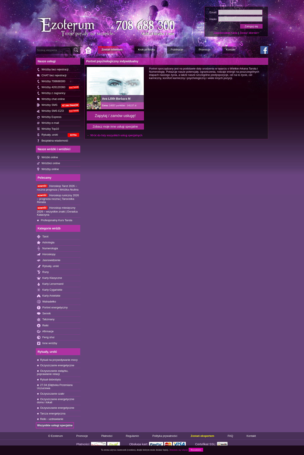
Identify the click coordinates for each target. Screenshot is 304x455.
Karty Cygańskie (49, 290)
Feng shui (45, 337)
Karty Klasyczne (49, 278)
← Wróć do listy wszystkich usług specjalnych (114, 135)
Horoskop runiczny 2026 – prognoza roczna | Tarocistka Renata (58, 198)
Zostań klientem (249, 32)
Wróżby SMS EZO (58, 111)
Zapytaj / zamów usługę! (115, 116)
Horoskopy (46, 254)
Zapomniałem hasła (225, 32)
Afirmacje (45, 331)
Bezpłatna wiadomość (52, 141)
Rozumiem (196, 449)
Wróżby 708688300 (51, 81)
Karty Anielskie (48, 296)
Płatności (107, 435)
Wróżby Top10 (48, 129)
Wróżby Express (49, 117)
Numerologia (47, 248)
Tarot (42, 236)
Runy (43, 272)
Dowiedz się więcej (178, 449)
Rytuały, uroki (58, 135)
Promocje (82, 435)
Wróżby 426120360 (58, 87)
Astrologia (45, 242)
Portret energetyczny (52, 307)
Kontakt (251, 435)
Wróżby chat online (51, 99)
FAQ (230, 435)
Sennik (44, 313)
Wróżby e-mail (48, 123)
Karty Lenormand (50, 284)
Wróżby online (48, 169)
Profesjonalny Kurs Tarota (54, 220)
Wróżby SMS (58, 105)
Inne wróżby (47, 343)
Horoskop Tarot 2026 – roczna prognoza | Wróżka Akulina (58, 187)
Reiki (43, 325)
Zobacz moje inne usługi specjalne (115, 126)
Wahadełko (46, 302)
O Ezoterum (55, 435)
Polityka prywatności (164, 435)
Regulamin (132, 435)
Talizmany (45, 319)
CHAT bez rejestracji (51, 75)
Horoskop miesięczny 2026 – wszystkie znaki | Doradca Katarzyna (57, 211)
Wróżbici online (48, 163)
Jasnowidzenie (48, 260)
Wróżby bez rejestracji (52, 69)
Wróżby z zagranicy (51, 93)
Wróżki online (47, 157)
